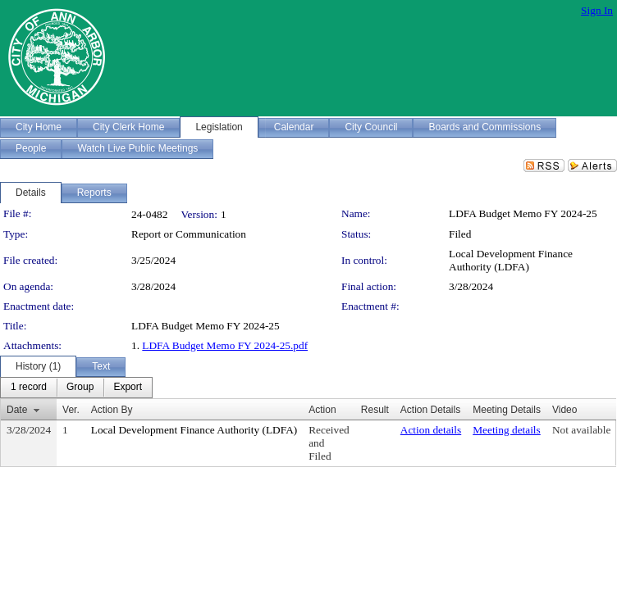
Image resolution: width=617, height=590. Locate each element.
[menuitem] (29, 387)
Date (17, 409)
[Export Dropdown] (127, 387)
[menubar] (76, 387)
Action (322, 409)
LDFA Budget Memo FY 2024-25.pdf (225, 345)
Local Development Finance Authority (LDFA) (511, 260)
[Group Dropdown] (80, 387)
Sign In (597, 10)
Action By (112, 409)
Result (375, 409)
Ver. (71, 409)
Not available (581, 430)
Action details (430, 430)
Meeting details (507, 430)
